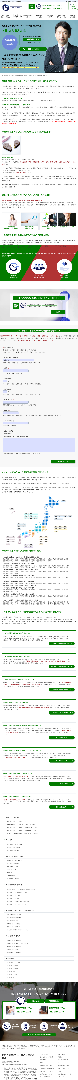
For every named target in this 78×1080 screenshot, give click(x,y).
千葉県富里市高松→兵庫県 (27, 581)
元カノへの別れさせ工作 (61, 781)
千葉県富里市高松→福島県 (44, 558)
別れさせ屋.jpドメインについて (14, 972)
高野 (58, 242)
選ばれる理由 (43, 1057)
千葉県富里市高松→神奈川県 (27, 562)
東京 (56, 524)
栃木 (65, 526)
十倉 (43, 240)
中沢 (30, 240)
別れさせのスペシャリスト (13, 844)
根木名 (21, 242)
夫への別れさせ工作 (61, 758)
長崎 (12, 534)
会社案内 (60, 1068)
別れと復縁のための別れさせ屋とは (16, 841)
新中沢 (64, 240)
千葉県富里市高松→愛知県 (10, 575)
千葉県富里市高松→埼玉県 (45, 562)
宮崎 (8, 539)
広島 (19, 521)
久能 (37, 240)
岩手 (60, 513)
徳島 (26, 544)
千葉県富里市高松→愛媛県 (44, 593)
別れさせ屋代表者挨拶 (12, 963)
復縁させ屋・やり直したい (46, 1068)
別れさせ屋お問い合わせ (13, 969)
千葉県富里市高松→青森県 (27, 556)
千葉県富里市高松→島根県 (27, 587)
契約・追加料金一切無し (13, 864)
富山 (31, 511)
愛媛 (31, 542)
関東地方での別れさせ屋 (46, 1063)
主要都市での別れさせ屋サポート (15, 938)
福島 (60, 516)
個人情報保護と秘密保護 (46, 1071)
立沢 (29, 242)
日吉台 (14, 242)
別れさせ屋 (8, 184)
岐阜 (35, 515)
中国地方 (6, 585)
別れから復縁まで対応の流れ (47, 1054)
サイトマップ (61, 1074)
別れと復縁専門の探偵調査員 (14, 915)
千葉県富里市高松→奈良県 (10, 583)
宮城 (65, 513)
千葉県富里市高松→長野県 (27, 569)
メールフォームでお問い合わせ (39, 1032)
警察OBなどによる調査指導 (13, 924)
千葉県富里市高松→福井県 (10, 571)
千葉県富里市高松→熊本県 (60, 599)
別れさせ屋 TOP (10, 975)
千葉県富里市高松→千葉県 (61, 562)
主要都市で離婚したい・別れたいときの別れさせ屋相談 (21, 822)
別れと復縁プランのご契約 (13, 892)
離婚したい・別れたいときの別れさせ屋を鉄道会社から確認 (22, 825)
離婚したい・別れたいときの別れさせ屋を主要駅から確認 (21, 828)
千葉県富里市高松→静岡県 (44, 575)
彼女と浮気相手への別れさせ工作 (62, 687)
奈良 (46, 539)
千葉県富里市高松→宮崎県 (27, 601)
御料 (57, 240)
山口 (19, 523)
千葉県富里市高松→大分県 (10, 601)
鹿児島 (7, 541)
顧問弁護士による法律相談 (13, 921)
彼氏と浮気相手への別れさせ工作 (62, 710)
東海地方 (6, 573)
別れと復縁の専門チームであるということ (17, 927)
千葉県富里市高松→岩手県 (44, 556)
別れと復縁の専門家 (63, 1057)
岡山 (23, 521)
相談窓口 (42, 1060)
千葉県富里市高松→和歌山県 (27, 583)
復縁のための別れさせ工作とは (15, 854)
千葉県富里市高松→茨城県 (10, 564)
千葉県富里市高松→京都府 (44, 581)
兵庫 (41, 539)
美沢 (45, 242)
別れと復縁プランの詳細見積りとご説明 (17, 889)
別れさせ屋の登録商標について (14, 966)
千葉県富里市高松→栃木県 (27, 564)
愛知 (26, 515)
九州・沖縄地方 (8, 597)
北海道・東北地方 (9, 554)
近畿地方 (6, 579)
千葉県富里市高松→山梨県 (60, 564)
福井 (26, 513)
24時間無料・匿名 (32, 39)
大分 (12, 539)
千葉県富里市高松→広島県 (60, 587)
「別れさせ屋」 (44, 1051)
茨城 (60, 526)
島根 (19, 526)
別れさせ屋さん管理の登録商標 (29, 1076)
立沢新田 (37, 242)
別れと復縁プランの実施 (13, 895)
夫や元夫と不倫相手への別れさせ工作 (61, 664)
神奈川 (60, 524)
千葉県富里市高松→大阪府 (10, 581)
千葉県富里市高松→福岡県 (10, 599)
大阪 (46, 536)
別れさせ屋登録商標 (45, 1074)
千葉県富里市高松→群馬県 (44, 564)
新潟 (26, 511)
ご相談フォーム (62, 305)
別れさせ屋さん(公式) (71, 1)
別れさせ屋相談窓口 (15, 489)
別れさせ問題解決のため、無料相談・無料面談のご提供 (21, 886)
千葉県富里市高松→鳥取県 (10, 587)
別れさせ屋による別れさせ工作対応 (29, 487)
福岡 (8, 534)
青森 (56, 513)
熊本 (12, 536)
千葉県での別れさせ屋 (63, 1063)
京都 (41, 536)
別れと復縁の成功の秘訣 (13, 847)
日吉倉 (6, 242)
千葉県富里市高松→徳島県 (10, 593)
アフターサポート (11, 870)
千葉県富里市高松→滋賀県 (60, 581)
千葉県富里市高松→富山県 (44, 569)
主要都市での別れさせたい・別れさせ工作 (17, 941)
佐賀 (8, 536)
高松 (51, 242)
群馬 (56, 528)
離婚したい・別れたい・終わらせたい (16, 819)
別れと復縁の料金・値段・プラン (15, 882)
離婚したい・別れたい (12, 814)
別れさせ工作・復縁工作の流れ (14, 858)
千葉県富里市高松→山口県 (10, 589)
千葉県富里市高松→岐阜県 (27, 575)
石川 (35, 511)
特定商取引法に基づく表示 (64, 1071)
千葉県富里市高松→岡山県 (44, 587)
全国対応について (11, 867)
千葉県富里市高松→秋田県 (10, 558)
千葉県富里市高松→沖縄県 (61, 601)
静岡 (31, 515)
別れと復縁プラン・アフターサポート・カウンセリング (21, 901)
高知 (31, 544)
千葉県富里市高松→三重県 (60, 575)
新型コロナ (34, 1073)
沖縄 (12, 506)
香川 (26, 542)
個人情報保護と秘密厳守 (13, 876)
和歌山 (41, 541)
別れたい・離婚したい (63, 1065)
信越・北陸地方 (8, 567)
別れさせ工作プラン (70, 178)
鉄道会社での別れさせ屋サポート (15, 944)
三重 (41, 534)
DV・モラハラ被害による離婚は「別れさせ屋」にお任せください (23, 831)
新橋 (71, 240)
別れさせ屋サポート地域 (13, 933)
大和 (50, 240)
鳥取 (23, 523)
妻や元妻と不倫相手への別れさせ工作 (61, 641)
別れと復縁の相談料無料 (13, 861)
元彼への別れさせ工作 (62, 804)
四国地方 (6, 591)
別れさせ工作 (61, 1051)
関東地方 (6, 561)
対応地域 (60, 1054)
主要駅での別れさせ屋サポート (14, 947)
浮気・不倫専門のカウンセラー (14, 912)
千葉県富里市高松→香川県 (27, 593)
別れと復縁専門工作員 (12, 918)
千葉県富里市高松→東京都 (10, 562)
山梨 (31, 513)
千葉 (65, 524)
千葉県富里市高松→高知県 (60, 593)
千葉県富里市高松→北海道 (10, 556)
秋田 (70, 513)
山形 (56, 516)
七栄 (23, 240)
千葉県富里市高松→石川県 (60, 569)
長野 (35, 513)
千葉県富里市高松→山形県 (27, 558)
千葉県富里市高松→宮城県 (60, 556)
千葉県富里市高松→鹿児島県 (44, 601)
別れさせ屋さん (11, 956)
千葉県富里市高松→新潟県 (10, 569)
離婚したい (46, 92)
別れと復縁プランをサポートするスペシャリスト (20, 908)
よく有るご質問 (11, 873)
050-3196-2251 (34, 49)
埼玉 (56, 526)
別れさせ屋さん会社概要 (13, 960)
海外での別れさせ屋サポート (14, 950)
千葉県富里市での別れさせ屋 (47, 1065)
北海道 (63, 498)
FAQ (58, 1060)
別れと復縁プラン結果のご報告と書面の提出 (18, 898)
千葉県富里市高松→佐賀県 (27, 599)
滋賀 (46, 534)
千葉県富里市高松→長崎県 (44, 599)
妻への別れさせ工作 (61, 735)
